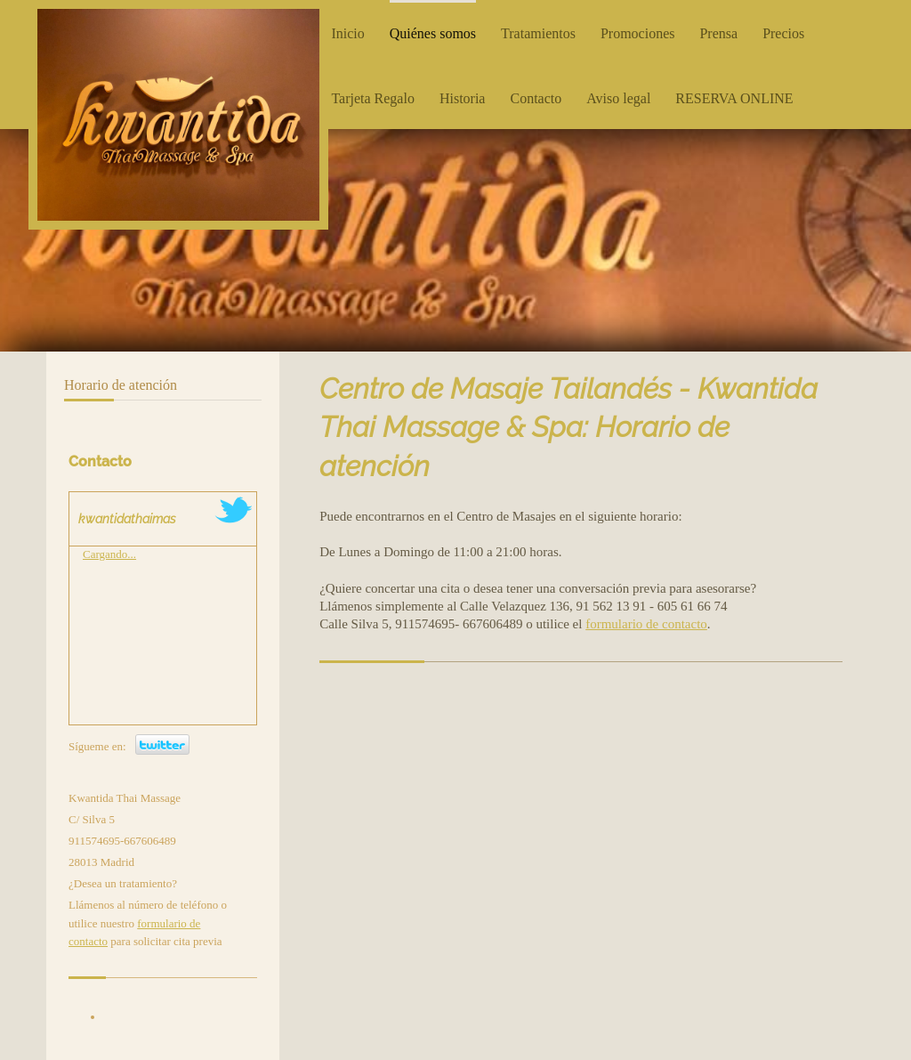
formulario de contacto (646, 624)
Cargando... (109, 554)
